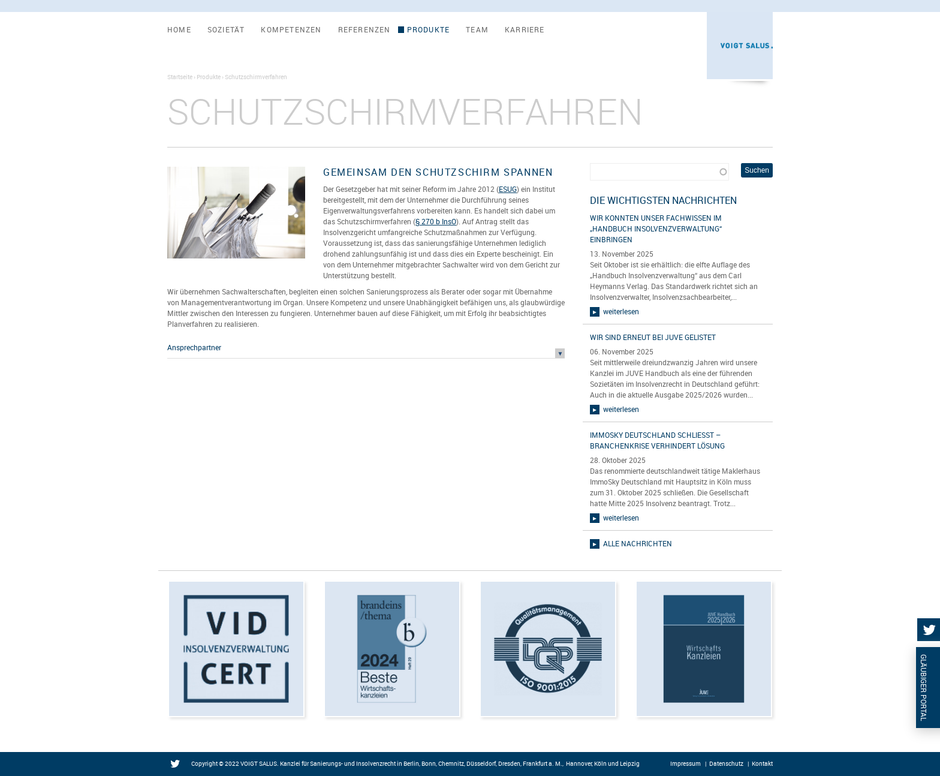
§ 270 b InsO (435, 221)
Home (179, 29)
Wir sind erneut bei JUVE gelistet (653, 337)
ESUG (508, 189)
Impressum (685, 763)
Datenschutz (726, 763)
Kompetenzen (291, 29)
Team (477, 29)
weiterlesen (621, 311)
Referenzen (364, 29)
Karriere (525, 29)
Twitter (177, 764)
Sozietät (226, 29)
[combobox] (659, 172)
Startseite (179, 77)
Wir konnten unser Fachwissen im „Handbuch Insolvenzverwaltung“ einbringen (656, 228)
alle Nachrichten (637, 543)
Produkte (428, 29)
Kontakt (762, 763)
